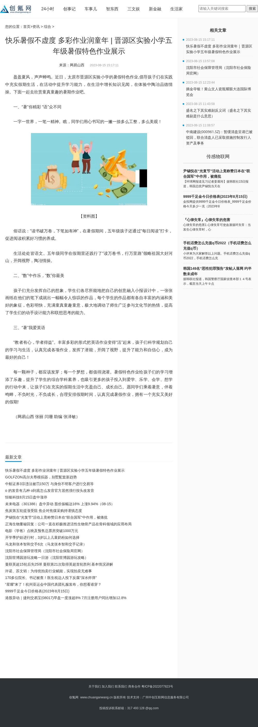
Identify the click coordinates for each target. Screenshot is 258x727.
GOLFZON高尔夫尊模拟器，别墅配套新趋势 (41, 477)
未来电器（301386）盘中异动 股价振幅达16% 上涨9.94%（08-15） (60, 504)
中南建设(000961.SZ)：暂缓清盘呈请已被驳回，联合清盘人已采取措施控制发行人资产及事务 (219, 137)
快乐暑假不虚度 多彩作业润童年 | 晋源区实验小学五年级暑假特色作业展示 (65, 470)
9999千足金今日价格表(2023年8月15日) (37, 591)
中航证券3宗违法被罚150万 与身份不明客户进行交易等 (49, 484)
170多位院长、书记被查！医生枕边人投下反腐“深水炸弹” (51, 578)
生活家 (176, 9)
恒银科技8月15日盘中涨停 (26, 497)
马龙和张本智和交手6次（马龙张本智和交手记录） (46, 544)
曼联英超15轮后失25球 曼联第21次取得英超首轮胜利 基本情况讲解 (59, 564)
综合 (47, 26)
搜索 (252, 8)
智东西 (112, 9)
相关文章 (218, 30)
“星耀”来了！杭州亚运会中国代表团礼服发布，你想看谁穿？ (53, 584)
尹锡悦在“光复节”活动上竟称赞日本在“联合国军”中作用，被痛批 (56, 517)
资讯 (36, 26)
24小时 (47, 9)
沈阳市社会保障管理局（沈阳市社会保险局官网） (45, 551)
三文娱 (133, 9)
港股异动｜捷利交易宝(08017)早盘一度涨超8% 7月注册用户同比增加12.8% (65, 598)
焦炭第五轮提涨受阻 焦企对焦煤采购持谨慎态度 (43, 511)
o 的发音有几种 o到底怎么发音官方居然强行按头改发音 (49, 490)
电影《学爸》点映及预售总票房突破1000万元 (41, 531)
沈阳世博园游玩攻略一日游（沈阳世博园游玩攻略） (46, 558)
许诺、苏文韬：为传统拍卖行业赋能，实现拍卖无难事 (48, 571)
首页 (26, 26)
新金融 (155, 9)
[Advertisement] (80, 640)
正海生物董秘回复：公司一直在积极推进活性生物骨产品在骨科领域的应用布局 (68, 524)
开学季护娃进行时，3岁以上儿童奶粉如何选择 (42, 537)
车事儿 (91, 9)
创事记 (69, 9)
